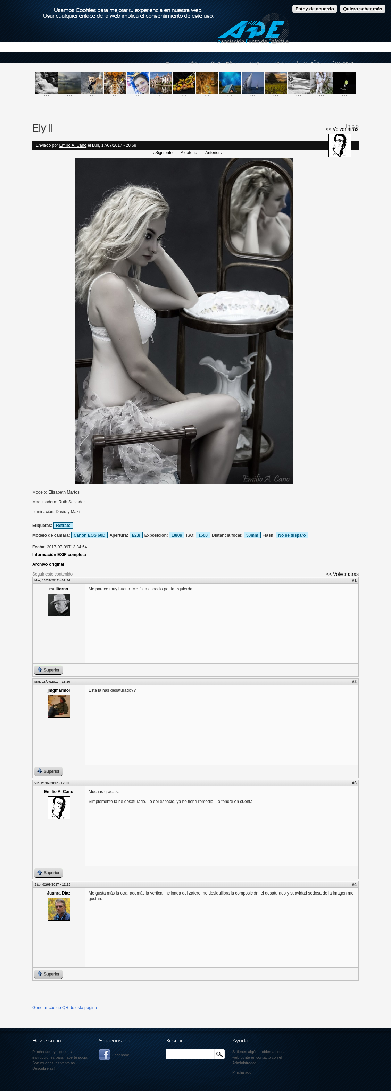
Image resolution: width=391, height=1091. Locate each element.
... (46, 94)
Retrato (63, 525)
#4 (354, 884)
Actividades (223, 63)
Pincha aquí (42, 1052)
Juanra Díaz (58, 893)
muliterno (58, 589)
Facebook (120, 1055)
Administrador (244, 1063)
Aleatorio (189, 152)
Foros (279, 63)
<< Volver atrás (342, 129)
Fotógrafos (309, 63)
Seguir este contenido (52, 574)
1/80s (177, 535)
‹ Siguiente (163, 152)
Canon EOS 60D (89, 535)
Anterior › (213, 152)
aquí (248, 1072)
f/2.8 (136, 535)
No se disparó (292, 535)
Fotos (192, 63)
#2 (354, 681)
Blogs (254, 63)
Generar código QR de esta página (64, 1007)
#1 (354, 580)
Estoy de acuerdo (315, 8)
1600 (203, 535)
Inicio (168, 63)
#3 (354, 783)
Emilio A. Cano (72, 145)
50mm (252, 535)
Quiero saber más (362, 8)
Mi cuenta (343, 63)
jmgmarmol (59, 690)
